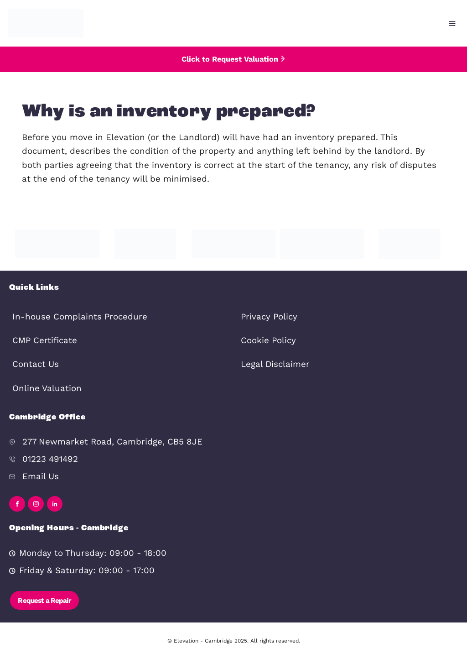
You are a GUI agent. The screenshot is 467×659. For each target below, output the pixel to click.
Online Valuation (47, 388)
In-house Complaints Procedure (79, 317)
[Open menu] (452, 23)
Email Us (40, 476)
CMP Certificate (44, 340)
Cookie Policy (268, 340)
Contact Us (35, 364)
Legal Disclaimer (275, 364)
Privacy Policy (269, 317)
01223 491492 (50, 459)
